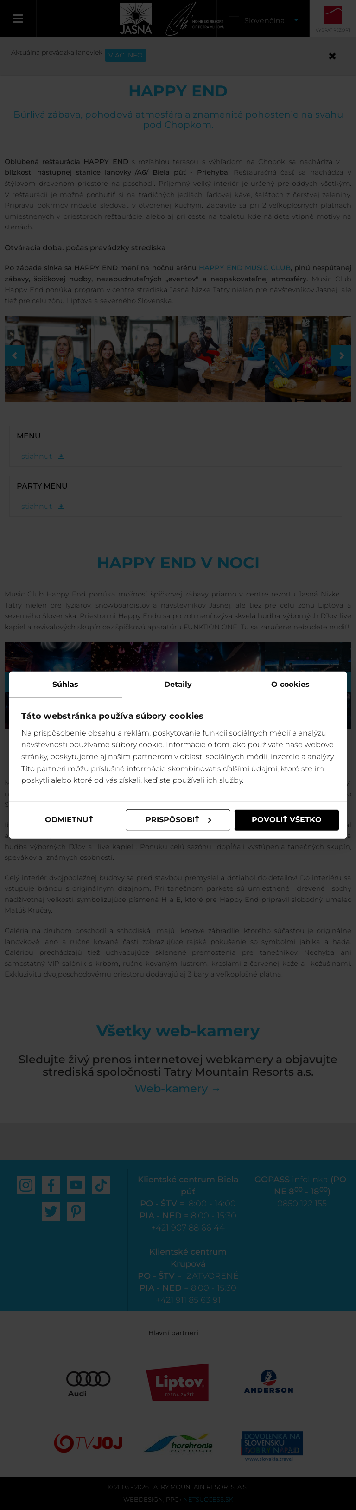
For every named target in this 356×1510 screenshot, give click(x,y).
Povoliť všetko (287, 819)
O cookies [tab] (290, 684)
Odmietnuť (69, 819)
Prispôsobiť (178, 819)
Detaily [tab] (178, 684)
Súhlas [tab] (65, 684)
